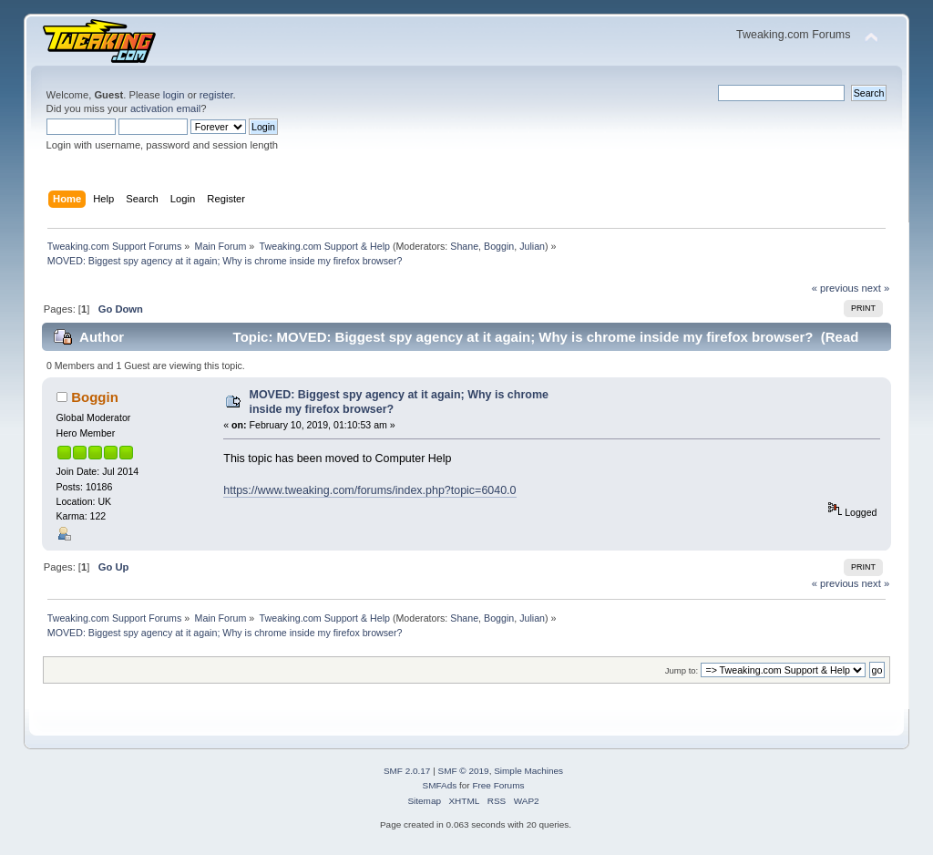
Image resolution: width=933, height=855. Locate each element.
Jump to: (682, 670)
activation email (165, 108)
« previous (835, 288)
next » (876, 288)
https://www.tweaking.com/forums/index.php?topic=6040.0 (369, 490)
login (174, 94)
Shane (464, 246)
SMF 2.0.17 (407, 771)
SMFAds (440, 785)
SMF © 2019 (463, 771)
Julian (532, 246)
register (216, 94)
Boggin (499, 246)
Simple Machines (528, 771)
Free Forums (498, 785)
